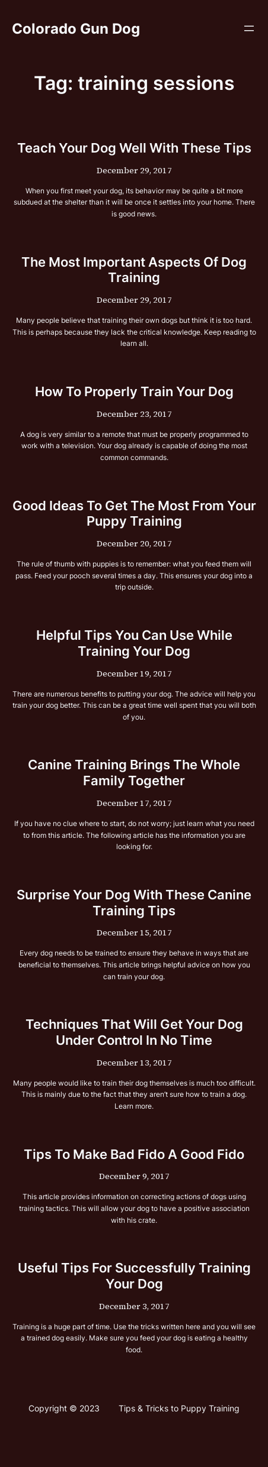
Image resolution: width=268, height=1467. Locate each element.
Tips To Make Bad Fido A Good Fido (134, 1154)
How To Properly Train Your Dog (134, 391)
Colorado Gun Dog (76, 28)
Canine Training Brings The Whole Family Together (134, 772)
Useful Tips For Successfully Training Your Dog (134, 1275)
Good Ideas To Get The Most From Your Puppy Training (134, 513)
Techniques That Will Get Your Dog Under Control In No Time (134, 1032)
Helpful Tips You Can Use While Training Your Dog (134, 643)
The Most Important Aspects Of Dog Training (134, 270)
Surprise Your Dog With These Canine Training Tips (134, 902)
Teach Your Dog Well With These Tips (134, 148)
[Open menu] (249, 28)
